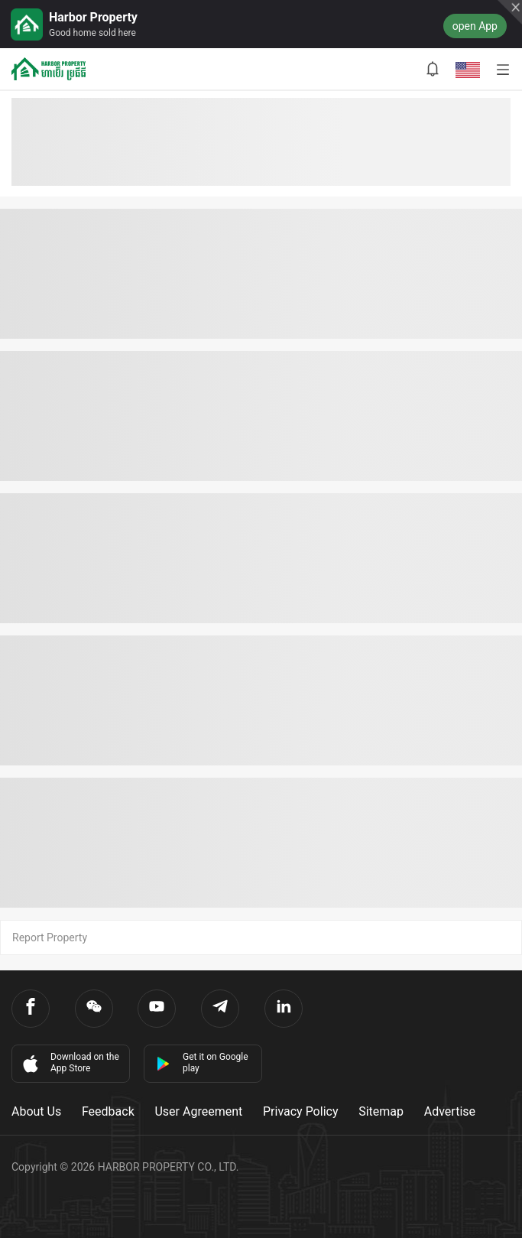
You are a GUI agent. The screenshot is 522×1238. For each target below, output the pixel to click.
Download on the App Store (69, 1062)
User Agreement (198, 1111)
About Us (36, 1111)
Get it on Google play (202, 1062)
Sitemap (381, 1111)
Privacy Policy (301, 1111)
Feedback (108, 1111)
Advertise (449, 1111)
